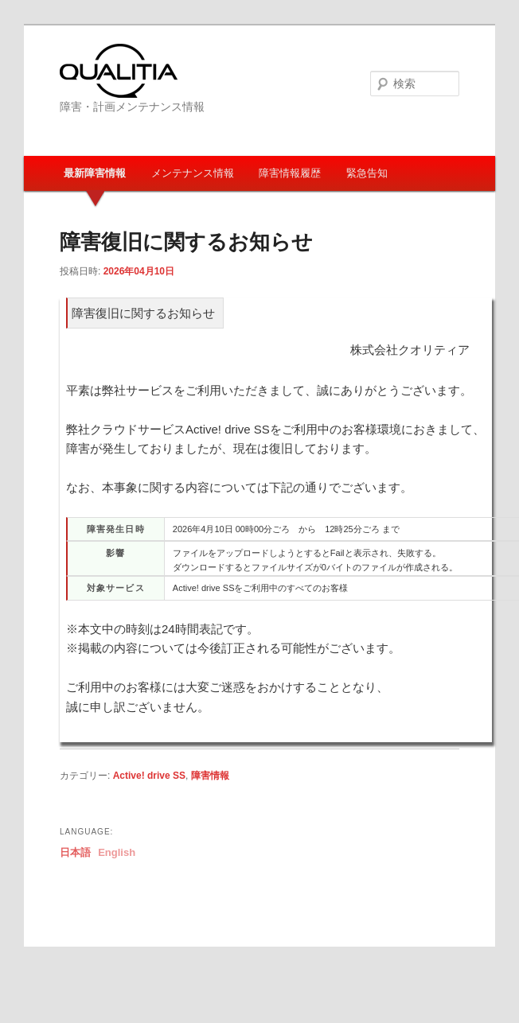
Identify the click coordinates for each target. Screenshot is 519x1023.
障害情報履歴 (290, 173)
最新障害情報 (95, 173)
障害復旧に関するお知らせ (186, 242)
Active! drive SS (149, 775)
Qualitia (119, 71)
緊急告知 (367, 173)
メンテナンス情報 (192, 173)
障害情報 (210, 775)
